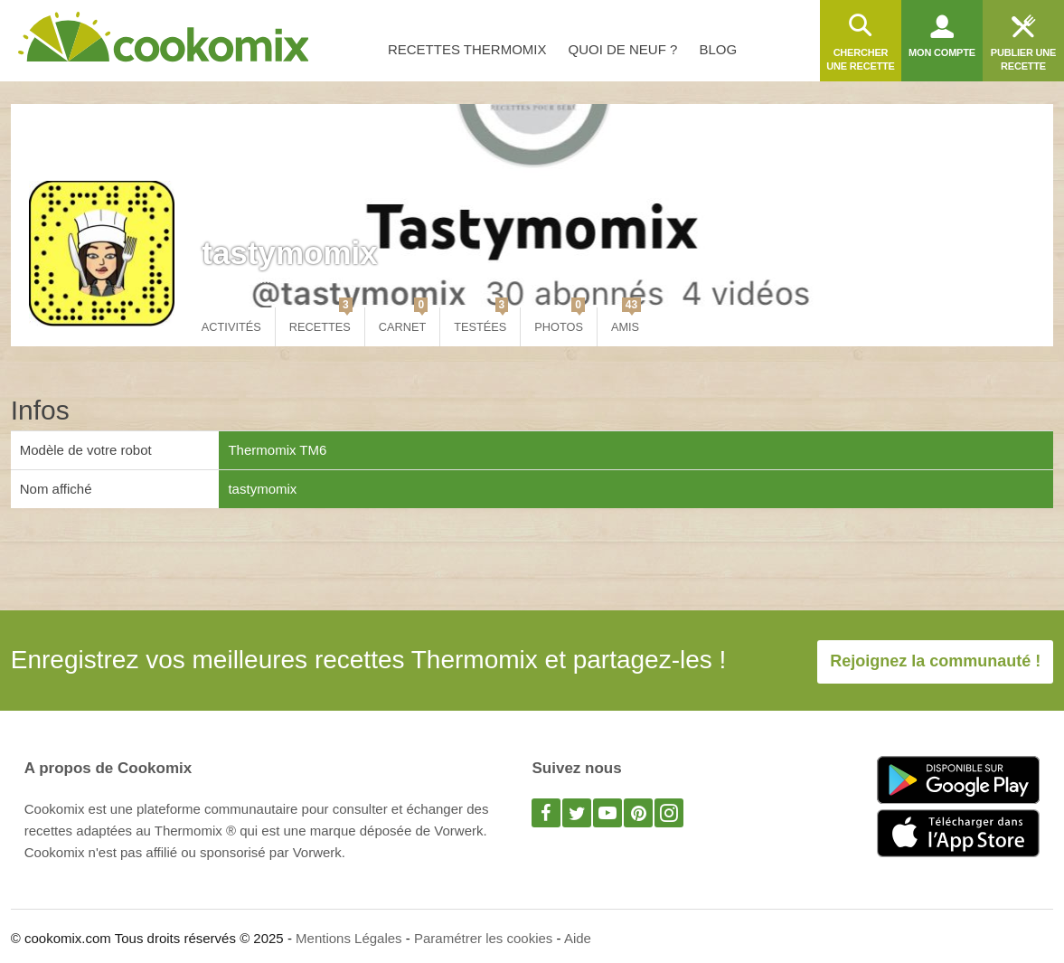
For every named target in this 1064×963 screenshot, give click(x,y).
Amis (626, 320)
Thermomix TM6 (277, 450)
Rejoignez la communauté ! (935, 661)
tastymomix (290, 252)
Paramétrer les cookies (483, 938)
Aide (577, 938)
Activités (231, 327)
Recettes (321, 320)
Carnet (403, 320)
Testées (481, 320)
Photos (559, 320)
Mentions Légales (349, 938)
